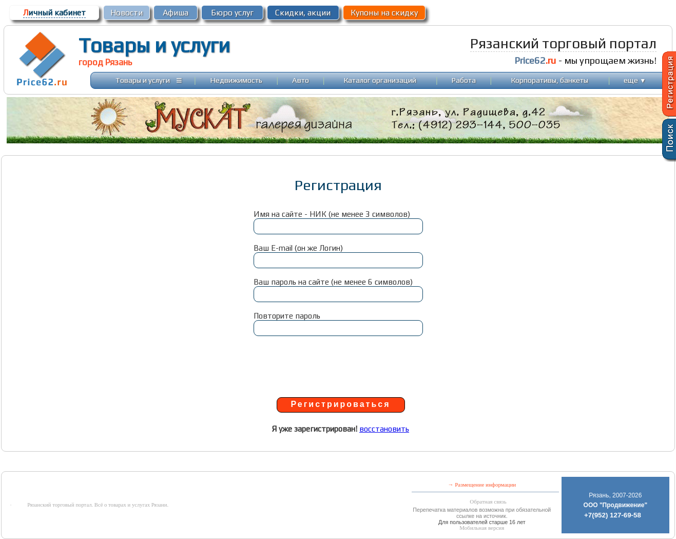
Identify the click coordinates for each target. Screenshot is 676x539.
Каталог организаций (380, 80)
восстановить (384, 428)
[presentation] (338, 365)
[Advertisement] (250, 464)
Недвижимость (236, 80)
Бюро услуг (232, 12)
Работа (464, 80)
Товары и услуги (154, 45)
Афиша (175, 12)
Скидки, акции (303, 12)
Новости (126, 12)
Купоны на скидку (384, 12)
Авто (300, 80)
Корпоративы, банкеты (549, 80)
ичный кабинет (54, 12)
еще (635, 80)
